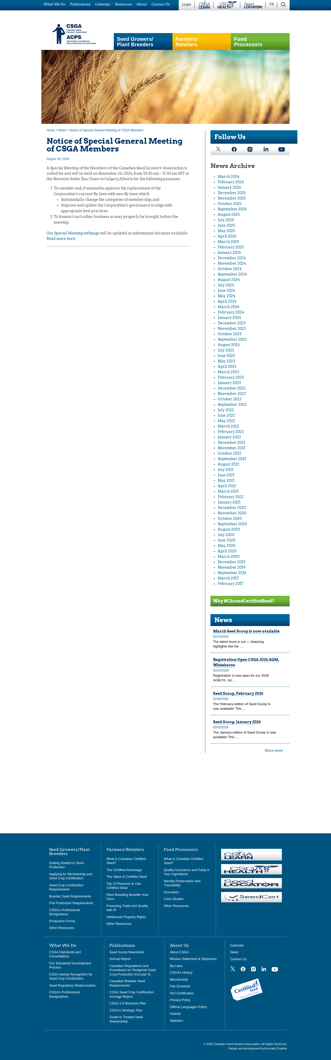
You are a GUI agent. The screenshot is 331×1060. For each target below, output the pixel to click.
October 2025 (230, 204)
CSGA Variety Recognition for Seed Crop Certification (71, 976)
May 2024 (226, 296)
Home (51, 130)
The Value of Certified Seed (127, 877)
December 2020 (232, 508)
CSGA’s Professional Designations (64, 912)
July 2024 (226, 285)
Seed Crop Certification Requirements (66, 887)
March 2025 (228, 242)
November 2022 (232, 394)
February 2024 (231, 312)
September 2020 (232, 524)
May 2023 (226, 361)
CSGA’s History (181, 972)
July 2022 (226, 410)
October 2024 (230, 269)
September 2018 (232, 573)
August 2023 (229, 345)
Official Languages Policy (188, 1007)
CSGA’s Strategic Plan (125, 1010)
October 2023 (230, 334)
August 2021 (228, 464)
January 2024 (229, 318)
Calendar (237, 945)
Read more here (61, 239)
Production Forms (62, 921)
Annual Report (120, 959)
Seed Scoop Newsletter (126, 952)
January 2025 (229, 252)
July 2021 (226, 470)
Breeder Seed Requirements (70, 896)
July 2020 (226, 535)
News (62, 130)
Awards (175, 1014)
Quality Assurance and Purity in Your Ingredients (187, 872)
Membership (179, 979)
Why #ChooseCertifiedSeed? (243, 601)
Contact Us (238, 959)
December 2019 (231, 562)
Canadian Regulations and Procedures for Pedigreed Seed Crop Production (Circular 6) (132, 970)
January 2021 (229, 502)
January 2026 (229, 187)
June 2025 (226, 225)
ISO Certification (182, 993)
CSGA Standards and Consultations (65, 954)
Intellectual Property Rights (126, 917)
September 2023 (232, 339)
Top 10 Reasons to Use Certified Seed (124, 886)
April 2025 (227, 236)
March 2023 (228, 372)
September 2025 (232, 209)
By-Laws (176, 966)
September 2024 (232, 274)
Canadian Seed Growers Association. (237, 1044)
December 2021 (231, 442)
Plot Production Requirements (71, 903)
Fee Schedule (180, 986)
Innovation (171, 892)
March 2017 (228, 578)
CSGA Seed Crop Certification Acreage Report (131, 994)
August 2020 (229, 529)
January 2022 (229, 437)
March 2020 (228, 556)
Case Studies (173, 899)
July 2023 (226, 350)
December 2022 (232, 388)
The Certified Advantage (124, 870)
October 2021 (229, 453)
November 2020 (232, 513)
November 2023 (232, 328)
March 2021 (228, 491)
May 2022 (226, 421)
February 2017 (230, 584)
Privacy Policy (180, 1000)
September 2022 (232, 404)
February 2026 (231, 182)
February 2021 (230, 497)
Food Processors (248, 41)
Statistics (176, 1021)
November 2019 (232, 567)
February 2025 (231, 247)
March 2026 (228, 176)
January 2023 (229, 383)
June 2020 (226, 540)
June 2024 (226, 290)
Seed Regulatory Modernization (72, 985)
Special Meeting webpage (76, 233)
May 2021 (226, 480)
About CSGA (179, 952)
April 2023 (227, 366)
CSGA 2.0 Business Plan (127, 1003)
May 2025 (226, 231)
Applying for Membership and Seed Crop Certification (70, 876)
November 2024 (232, 263)
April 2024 (227, 301)
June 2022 (226, 415)
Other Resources (61, 928)
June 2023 (226, 356)
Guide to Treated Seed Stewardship (126, 1019)
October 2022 (230, 399)
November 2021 (231, 448)
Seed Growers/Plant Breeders (135, 41)
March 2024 (228, 307)
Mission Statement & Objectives (193, 959)
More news (274, 750)
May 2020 (226, 546)
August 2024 (229, 280)
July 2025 (226, 220)
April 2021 (227, 486)
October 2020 (230, 518)
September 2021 (232, 459)
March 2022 (228, 426)
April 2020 (227, 551)
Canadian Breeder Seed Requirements (127, 983)
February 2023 (231, 377)
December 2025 (232, 193)
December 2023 (232, 323)
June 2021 (226, 475)
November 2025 (232, 198)
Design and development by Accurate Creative (258, 1048)
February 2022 (231, 432)
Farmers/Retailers (187, 41)
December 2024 (232, 258)
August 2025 (229, 214)
